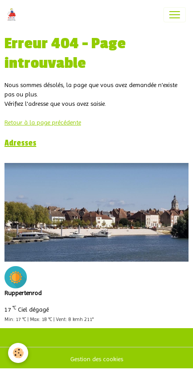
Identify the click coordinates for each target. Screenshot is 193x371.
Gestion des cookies (96, 359)
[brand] (13, 14)
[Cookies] (18, 353)
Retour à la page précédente (42, 122)
